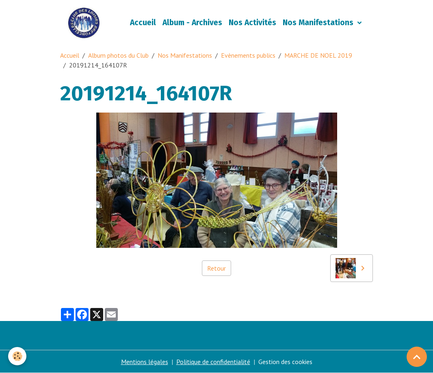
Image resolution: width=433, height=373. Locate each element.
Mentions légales (144, 362)
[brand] (85, 23)
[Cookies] (17, 356)
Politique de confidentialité (213, 362)
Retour (216, 268)
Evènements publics (248, 55)
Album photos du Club (118, 55)
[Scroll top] (417, 357)
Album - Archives (192, 22)
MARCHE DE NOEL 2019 (318, 55)
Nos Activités (252, 22)
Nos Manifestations (319, 22)
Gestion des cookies (285, 362)
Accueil (143, 22)
